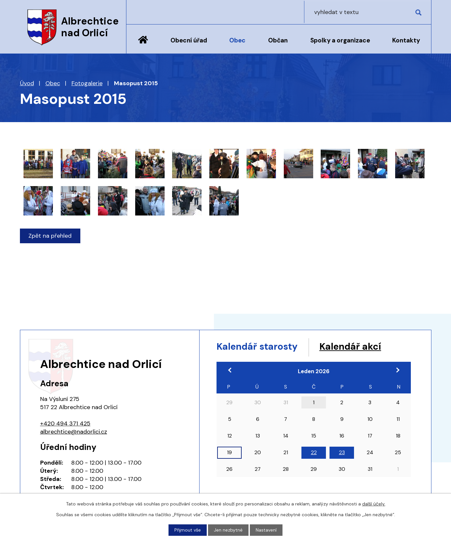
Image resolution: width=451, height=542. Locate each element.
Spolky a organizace (340, 40)
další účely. (373, 504)
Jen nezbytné (228, 530)
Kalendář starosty (260, 347)
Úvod (143, 45)
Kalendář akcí (357, 347)
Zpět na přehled (50, 236)
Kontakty (406, 40)
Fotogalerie (87, 83)
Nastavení (266, 530)
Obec (237, 40)
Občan (278, 40)
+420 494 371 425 (65, 423)
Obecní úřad (188, 40)
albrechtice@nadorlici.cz (73, 432)
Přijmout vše (187, 530)
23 (342, 453)
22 (314, 453)
